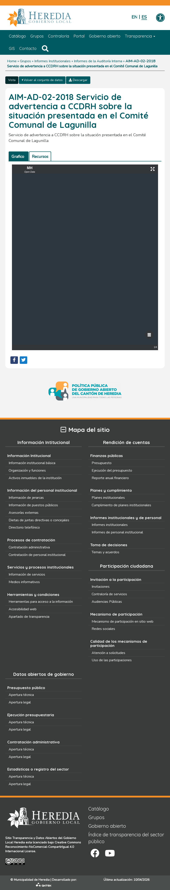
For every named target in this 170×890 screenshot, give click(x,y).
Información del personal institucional (42, 490)
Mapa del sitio (85, 429)
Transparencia (140, 36)
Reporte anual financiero (110, 478)
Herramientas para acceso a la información (41, 601)
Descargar (78, 80)
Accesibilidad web (23, 609)
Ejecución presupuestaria (30, 714)
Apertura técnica (21, 694)
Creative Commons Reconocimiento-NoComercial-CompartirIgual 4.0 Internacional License (43, 846)
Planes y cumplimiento (111, 490)
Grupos (37, 36)
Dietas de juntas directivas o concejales (39, 520)
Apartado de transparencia (29, 616)
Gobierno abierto (104, 36)
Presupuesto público (26, 687)
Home (12, 61)
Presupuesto (102, 463)
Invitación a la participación (115, 579)
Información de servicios (27, 574)
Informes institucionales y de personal (125, 517)
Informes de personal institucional (117, 532)
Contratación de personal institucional (37, 554)
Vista (11, 80)
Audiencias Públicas (107, 601)
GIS (12, 48)
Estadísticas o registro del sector (38, 769)
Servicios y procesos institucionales (40, 567)
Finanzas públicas (106, 455)
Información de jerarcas (26, 497)
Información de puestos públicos (33, 505)
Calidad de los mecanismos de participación (118, 643)
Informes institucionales (110, 524)
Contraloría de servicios (109, 594)
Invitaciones (101, 586)
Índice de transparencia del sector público (126, 838)
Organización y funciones (27, 470)
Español (144, 17)
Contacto (28, 48)
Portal (79, 36)
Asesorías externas (24, 512)
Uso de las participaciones (112, 660)
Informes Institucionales (52, 61)
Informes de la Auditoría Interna (98, 61)
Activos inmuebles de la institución (35, 478)
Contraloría (58, 36)
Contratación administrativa (29, 547)
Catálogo (17, 36)
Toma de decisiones (108, 544)
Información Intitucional (29, 455)
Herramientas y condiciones (33, 594)
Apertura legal (20, 702)
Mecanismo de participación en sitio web (122, 621)
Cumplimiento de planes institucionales (121, 505)
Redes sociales (103, 628)
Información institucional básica (32, 463)
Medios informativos (24, 582)
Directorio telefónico (24, 527)
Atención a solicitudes (108, 652)
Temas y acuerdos (105, 552)
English (134, 17)
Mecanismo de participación (116, 614)
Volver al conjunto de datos (42, 80)
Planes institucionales (108, 497)
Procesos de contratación (31, 540)
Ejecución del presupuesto (112, 470)
